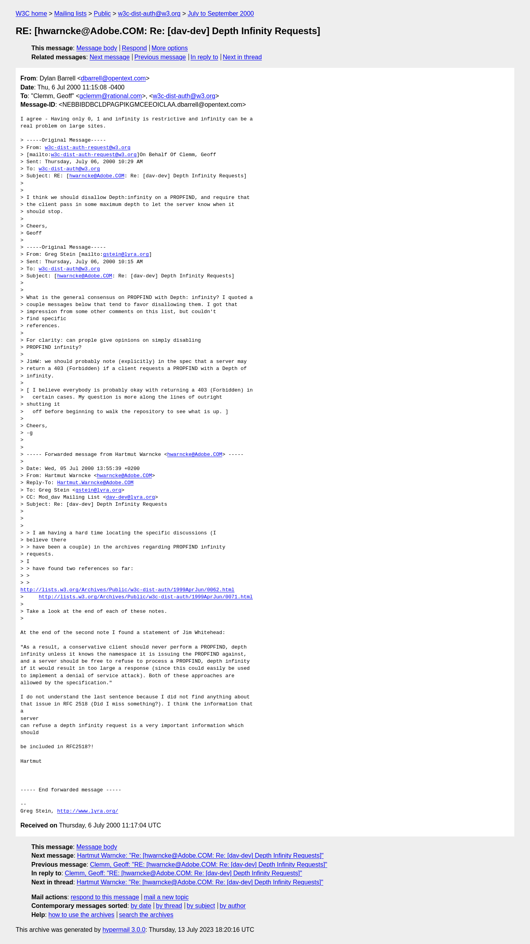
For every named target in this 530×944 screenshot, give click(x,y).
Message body (96, 48)
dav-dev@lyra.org (130, 497)
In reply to (204, 57)
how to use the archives (81, 914)
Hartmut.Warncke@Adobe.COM (95, 483)
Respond (134, 48)
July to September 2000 (221, 13)
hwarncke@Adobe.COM (96, 176)
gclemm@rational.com (111, 96)
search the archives (146, 914)
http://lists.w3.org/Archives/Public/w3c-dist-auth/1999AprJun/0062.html (127, 590)
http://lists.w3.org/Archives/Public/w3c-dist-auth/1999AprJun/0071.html (146, 597)
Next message (110, 57)
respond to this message (105, 897)
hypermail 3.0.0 (123, 929)
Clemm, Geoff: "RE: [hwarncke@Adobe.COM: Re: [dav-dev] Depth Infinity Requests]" (208, 864)
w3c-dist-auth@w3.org (149, 13)
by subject (201, 905)
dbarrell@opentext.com (113, 78)
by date (141, 905)
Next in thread (242, 57)
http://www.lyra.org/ (87, 811)
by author (233, 905)
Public (102, 13)
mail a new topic (166, 897)
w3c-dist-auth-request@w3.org (87, 147)
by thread (169, 905)
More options (170, 48)
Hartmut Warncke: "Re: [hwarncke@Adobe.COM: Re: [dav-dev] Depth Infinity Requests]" (200, 855)
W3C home (31, 13)
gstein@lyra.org (126, 254)
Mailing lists (70, 13)
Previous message (160, 57)
